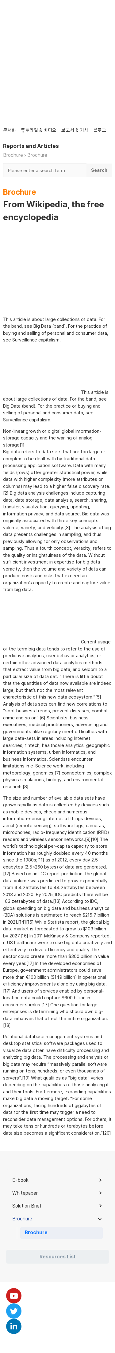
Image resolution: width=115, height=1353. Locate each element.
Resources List (58, 1257)
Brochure (13, 155)
